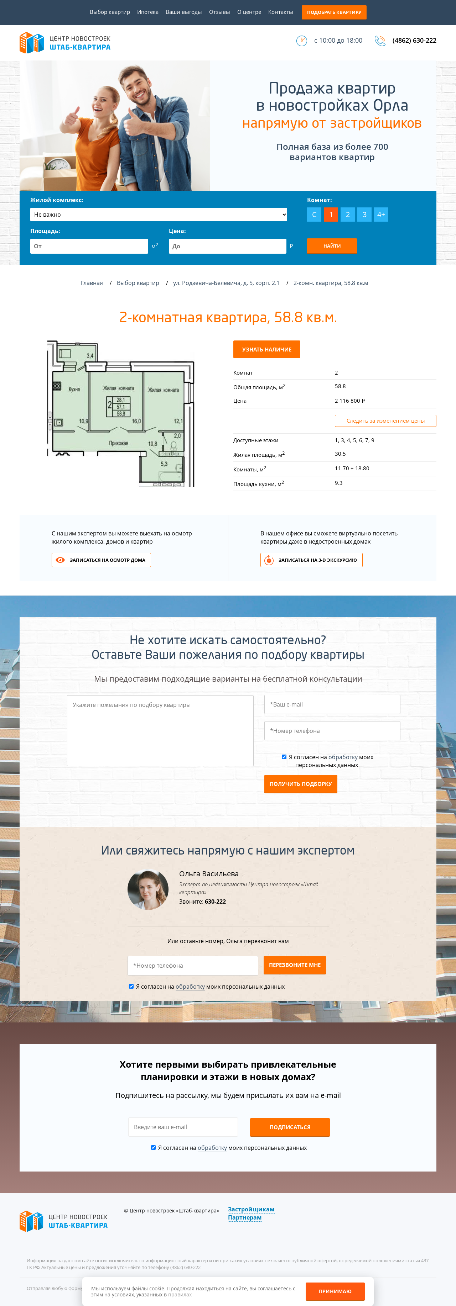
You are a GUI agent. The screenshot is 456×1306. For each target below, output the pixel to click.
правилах (180, 1294)
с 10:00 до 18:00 (338, 40)
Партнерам (245, 1217)
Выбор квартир (110, 11)
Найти (332, 246)
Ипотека (148, 11)
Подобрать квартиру (334, 12)
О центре (249, 11)
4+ (381, 214)
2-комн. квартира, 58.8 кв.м (332, 283)
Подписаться (290, 1127)
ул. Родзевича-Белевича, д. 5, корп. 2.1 (227, 283)
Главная (92, 283)
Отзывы (219, 11)
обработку (343, 757)
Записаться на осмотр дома (107, 560)
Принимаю (335, 1291)
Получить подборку (301, 783)
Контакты (280, 11)
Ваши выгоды (184, 11)
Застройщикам (251, 1209)
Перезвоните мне (295, 964)
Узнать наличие (266, 349)
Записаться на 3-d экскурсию (318, 560)
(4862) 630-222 (414, 40)
